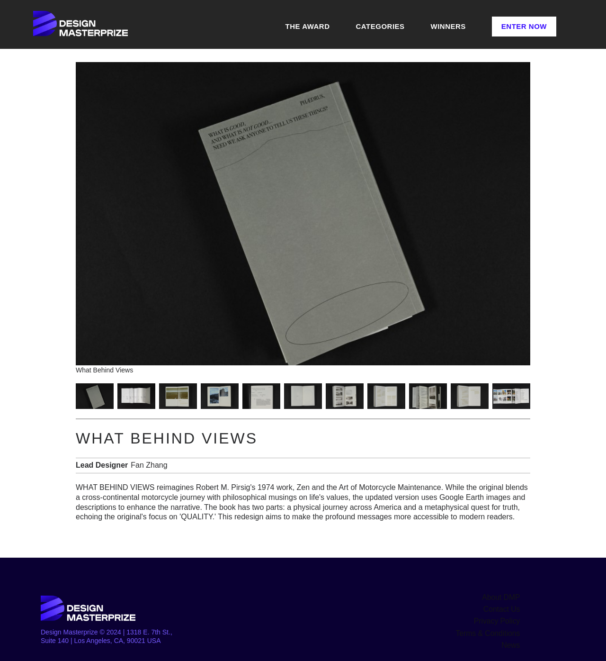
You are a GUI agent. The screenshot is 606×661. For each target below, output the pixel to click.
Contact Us (503, 608)
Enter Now (524, 26)
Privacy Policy (499, 619)
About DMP (503, 597)
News (511, 640)
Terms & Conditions (491, 630)
